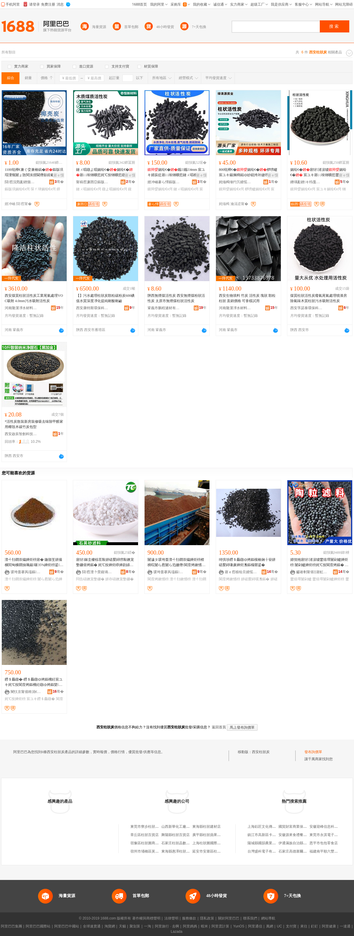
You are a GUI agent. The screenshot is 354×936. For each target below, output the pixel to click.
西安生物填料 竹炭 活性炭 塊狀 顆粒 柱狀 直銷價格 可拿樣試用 (247, 298)
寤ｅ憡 (58, 175)
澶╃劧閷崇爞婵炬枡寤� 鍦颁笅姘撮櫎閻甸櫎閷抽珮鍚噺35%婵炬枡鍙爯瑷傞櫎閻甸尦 (34, 563)
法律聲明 (171, 918)
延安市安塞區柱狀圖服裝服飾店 (217, 851)
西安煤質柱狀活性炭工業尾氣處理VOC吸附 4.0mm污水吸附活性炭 (34, 298)
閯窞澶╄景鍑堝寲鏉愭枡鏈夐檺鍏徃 (98, 572)
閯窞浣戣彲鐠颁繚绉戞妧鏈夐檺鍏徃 (21, 182)
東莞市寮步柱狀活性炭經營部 (153, 826)
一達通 (345, 926)
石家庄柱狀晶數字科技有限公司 (186, 843)
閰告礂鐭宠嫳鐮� (90, 579)
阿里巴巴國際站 (38, 926)
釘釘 (314, 926)
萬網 (269, 926)
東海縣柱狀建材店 (206, 826)
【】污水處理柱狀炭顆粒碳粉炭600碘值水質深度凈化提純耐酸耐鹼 (105, 298)
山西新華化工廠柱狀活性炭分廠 (186, 826)
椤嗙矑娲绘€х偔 (257, 189)
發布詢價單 (313, 752)
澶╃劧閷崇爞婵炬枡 (21, 579)
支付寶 (291, 926)
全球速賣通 (92, 926)
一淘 (147, 926)
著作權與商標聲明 (146, 918)
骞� (59, 182)
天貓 (122, 926)
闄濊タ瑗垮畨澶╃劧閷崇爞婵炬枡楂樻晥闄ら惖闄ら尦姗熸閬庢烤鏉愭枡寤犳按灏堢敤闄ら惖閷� (176, 563)
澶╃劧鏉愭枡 (180, 579)
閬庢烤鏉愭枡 (158, 579)
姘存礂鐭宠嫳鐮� (119, 579)
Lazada (176, 932)
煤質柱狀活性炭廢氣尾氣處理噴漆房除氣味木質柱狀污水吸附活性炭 (318, 298)
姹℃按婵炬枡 (15, 699)
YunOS (238, 926)
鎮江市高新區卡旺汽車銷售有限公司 (276, 835)
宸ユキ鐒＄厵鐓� (41, 699)
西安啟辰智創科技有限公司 (21, 434)
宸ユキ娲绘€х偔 (328, 189)
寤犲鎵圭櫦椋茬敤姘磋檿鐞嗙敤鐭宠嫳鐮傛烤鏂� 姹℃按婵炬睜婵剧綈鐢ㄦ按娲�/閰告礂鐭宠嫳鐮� (105, 563)
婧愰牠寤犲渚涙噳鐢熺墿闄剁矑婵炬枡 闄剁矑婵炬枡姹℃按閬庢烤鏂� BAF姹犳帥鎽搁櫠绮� (319, 563)
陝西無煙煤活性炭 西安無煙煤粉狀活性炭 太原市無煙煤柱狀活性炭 (176, 298)
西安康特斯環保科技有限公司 (92, 308)
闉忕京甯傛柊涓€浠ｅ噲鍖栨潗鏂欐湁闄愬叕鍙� (27, 692)
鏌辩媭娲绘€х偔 (160, 189)
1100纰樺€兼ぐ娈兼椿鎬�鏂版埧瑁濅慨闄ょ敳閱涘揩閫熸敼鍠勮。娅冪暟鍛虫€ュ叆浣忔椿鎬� (34, 173)
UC (279, 926)
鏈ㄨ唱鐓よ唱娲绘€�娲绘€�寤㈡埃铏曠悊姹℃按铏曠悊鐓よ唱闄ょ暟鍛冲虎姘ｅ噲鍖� (104, 173)
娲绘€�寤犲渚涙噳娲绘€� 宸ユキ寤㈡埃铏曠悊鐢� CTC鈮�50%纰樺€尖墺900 (319, 173)
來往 (303, 926)
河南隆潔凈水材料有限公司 (21, 308)
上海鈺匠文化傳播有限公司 (269, 826)
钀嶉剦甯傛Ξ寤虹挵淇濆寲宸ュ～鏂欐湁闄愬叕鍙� (312, 572)
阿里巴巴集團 (11, 926)
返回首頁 (219, 727)
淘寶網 (109, 926)
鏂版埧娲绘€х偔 (17, 189)
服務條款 (189, 918)
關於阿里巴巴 (228, 918)
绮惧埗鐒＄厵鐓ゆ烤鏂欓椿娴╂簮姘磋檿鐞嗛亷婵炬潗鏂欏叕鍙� (247, 562)
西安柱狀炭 (261, 752)
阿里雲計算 (220, 926)
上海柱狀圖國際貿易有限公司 (215, 843)
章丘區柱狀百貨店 (144, 835)
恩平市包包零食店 (323, 843)
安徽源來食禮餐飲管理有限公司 (303, 835)
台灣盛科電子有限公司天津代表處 (274, 851)
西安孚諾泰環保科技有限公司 (306, 308)
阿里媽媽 (190, 926)
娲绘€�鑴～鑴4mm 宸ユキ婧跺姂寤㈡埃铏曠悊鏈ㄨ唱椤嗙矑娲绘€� (176, 173)
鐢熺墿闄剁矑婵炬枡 (328, 579)
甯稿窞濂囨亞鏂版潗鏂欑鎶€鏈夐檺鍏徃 (92, 182)
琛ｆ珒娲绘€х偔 (43, 189)
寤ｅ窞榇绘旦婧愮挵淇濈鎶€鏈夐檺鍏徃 (241, 572)
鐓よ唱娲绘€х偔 (114, 189)
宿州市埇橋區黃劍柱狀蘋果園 (153, 851)
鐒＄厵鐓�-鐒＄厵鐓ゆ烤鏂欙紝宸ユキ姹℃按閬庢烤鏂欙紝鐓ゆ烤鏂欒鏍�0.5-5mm (34, 682)
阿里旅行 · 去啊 (167, 926)
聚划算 (135, 926)
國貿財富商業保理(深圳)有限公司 (304, 826)
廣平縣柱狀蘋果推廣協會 (211, 835)
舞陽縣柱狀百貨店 (175, 835)
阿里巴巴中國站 (66, 926)
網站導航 (268, 918)
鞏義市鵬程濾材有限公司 (164, 308)
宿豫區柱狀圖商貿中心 (148, 843)
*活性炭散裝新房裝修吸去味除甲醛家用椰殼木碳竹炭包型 (34, 424)
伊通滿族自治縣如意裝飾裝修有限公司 (308, 843)
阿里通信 (255, 926)
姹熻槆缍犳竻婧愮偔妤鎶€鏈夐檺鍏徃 (235, 182)
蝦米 (204, 926)
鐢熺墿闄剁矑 (301, 579)
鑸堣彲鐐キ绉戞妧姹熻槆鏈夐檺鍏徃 (306, 182)
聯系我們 (250, 918)
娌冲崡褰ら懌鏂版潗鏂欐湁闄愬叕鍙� (164, 182)
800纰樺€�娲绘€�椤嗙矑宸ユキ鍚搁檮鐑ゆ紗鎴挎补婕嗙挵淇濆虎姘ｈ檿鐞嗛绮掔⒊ (248, 173)
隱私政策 (207, 918)
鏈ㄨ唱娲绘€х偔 (88, 189)
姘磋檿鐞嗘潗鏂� (255, 579)
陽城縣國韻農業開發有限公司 (271, 843)
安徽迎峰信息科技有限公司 (330, 826)
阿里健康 (329, 926)
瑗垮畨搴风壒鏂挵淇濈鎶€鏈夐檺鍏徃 (27, 572)
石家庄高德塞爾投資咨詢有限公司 (305, 851)
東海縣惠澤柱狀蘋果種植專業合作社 (189, 851)
